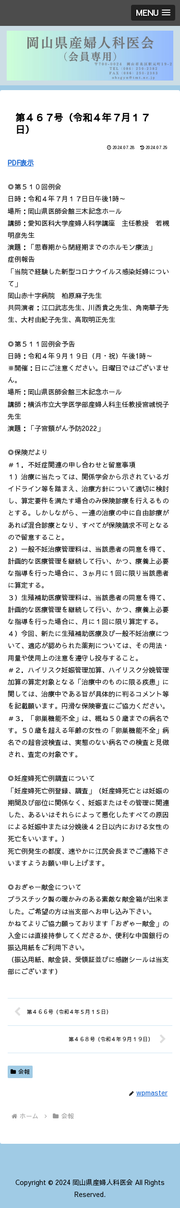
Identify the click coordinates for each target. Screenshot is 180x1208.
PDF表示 (21, 162)
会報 (20, 1071)
